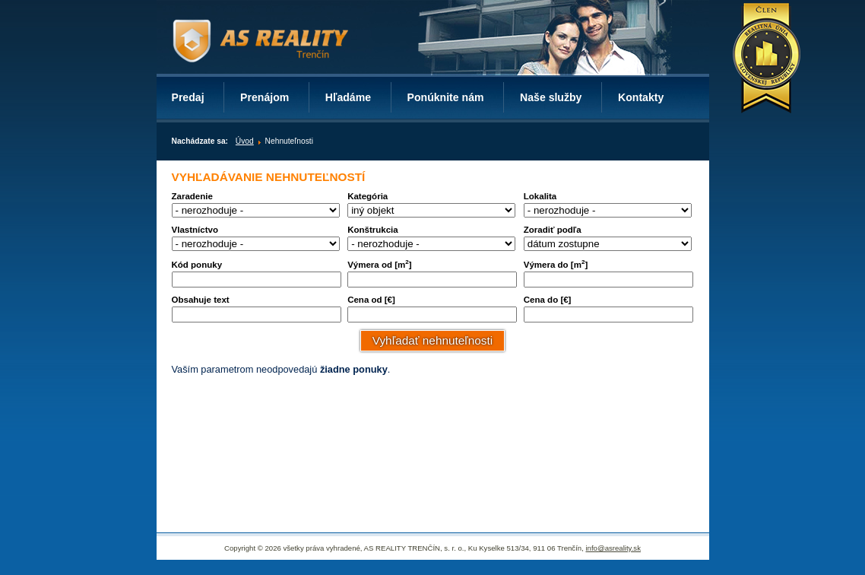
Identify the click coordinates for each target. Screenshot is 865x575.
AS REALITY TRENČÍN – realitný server (260, 43)
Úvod (245, 141)
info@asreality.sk (612, 548)
